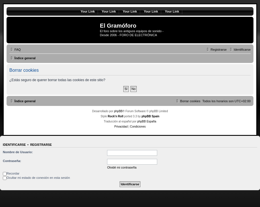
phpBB (118, 111)
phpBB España (146, 121)
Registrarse (41, 144)
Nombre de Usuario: (18, 152)
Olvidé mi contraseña (121, 167)
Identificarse (14, 144)
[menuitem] (15, 49)
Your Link (88, 11)
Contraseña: (12, 161)
